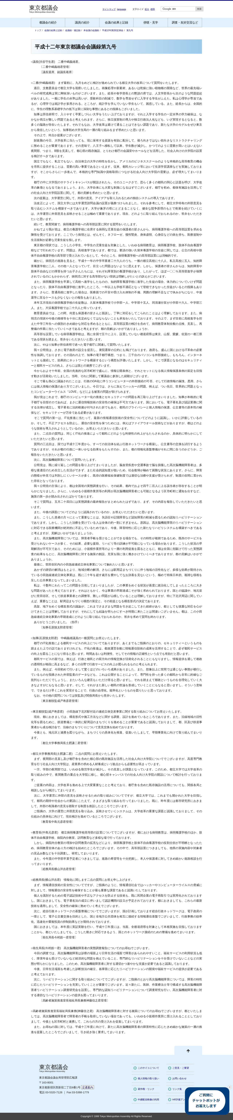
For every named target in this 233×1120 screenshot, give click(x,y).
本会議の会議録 (91, 30)
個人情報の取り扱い (148, 1078)
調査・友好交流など (185, 22)
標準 (153, 9)
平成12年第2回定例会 (112, 30)
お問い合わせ (179, 1078)
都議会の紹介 (48, 22)
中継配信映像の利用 (148, 1099)
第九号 (130, 30)
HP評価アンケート (182, 1099)
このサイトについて (148, 1068)
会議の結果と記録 (116, 22)
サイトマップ (109, 9)
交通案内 (87, 1087)
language (121, 9)
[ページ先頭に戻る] (188, 1050)
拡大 (147, 9)
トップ (38, 30)
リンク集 (177, 1089)
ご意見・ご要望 (180, 1068)
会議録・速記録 (72, 30)
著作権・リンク (146, 1089)
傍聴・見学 (150, 22)
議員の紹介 (82, 22)
